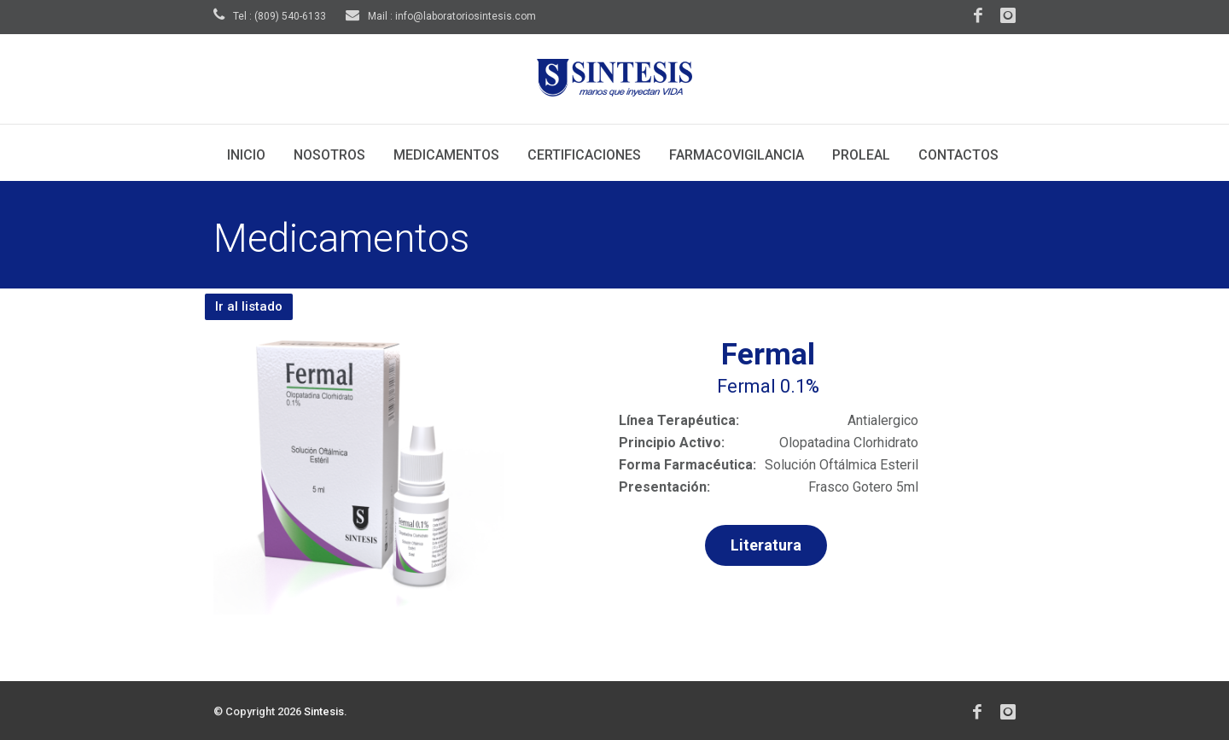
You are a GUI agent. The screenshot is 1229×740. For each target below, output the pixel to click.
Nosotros (329, 155)
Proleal (861, 155)
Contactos (958, 155)
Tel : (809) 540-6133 (269, 16)
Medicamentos (446, 155)
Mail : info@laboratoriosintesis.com (441, 16)
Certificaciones (584, 155)
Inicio (246, 155)
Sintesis (324, 711)
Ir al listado (248, 306)
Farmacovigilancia (736, 155)
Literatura (766, 545)
